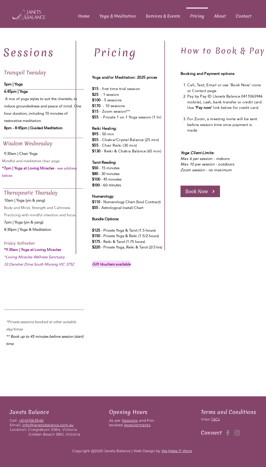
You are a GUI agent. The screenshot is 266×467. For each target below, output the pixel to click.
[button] (200, 191)
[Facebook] (228, 433)
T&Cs (215, 419)
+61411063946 (31, 420)
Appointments (137, 425)
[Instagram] (237, 433)
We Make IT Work (176, 451)
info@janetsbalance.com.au (48, 425)
